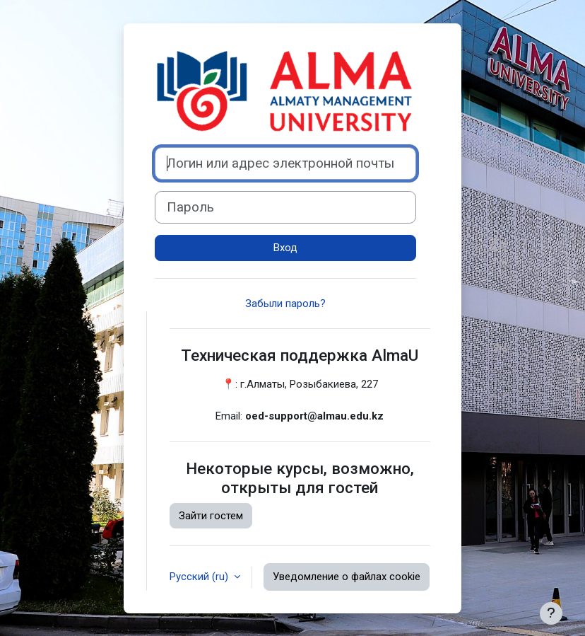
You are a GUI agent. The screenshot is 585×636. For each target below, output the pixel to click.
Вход (285, 247)
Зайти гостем (211, 515)
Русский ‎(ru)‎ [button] (200, 576)
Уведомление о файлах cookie (346, 576)
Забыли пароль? (285, 303)
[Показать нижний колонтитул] (551, 613)
